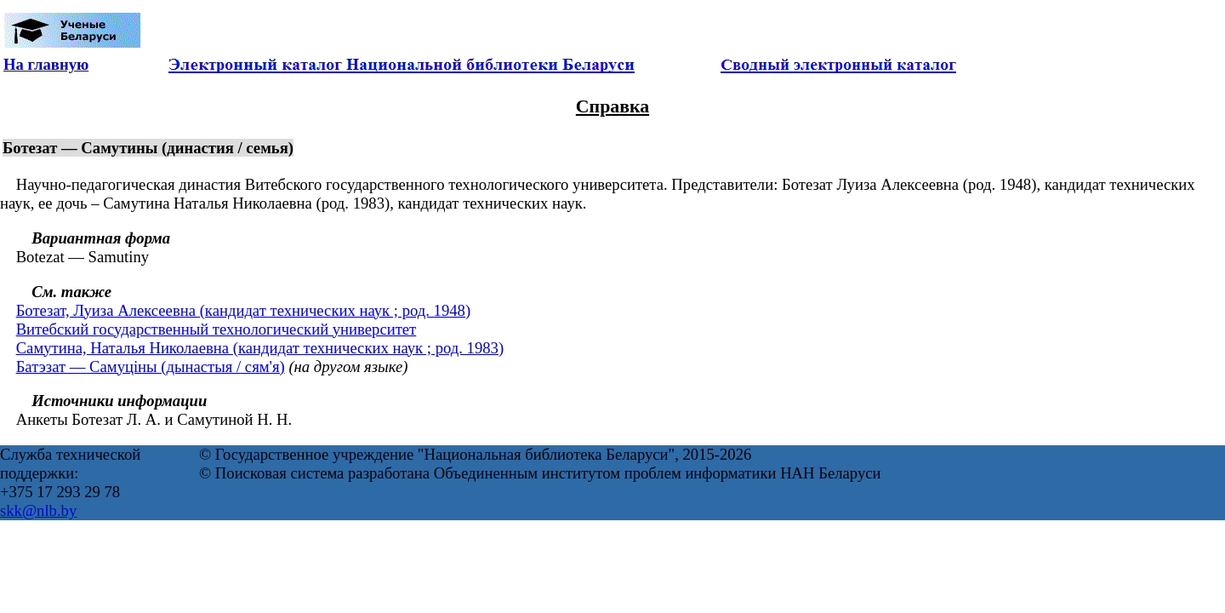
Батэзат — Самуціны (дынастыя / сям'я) (150, 366)
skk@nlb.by (38, 510)
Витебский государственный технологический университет (216, 329)
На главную (45, 64)
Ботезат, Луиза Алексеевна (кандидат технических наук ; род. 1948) (243, 310)
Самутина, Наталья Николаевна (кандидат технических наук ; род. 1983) (260, 348)
